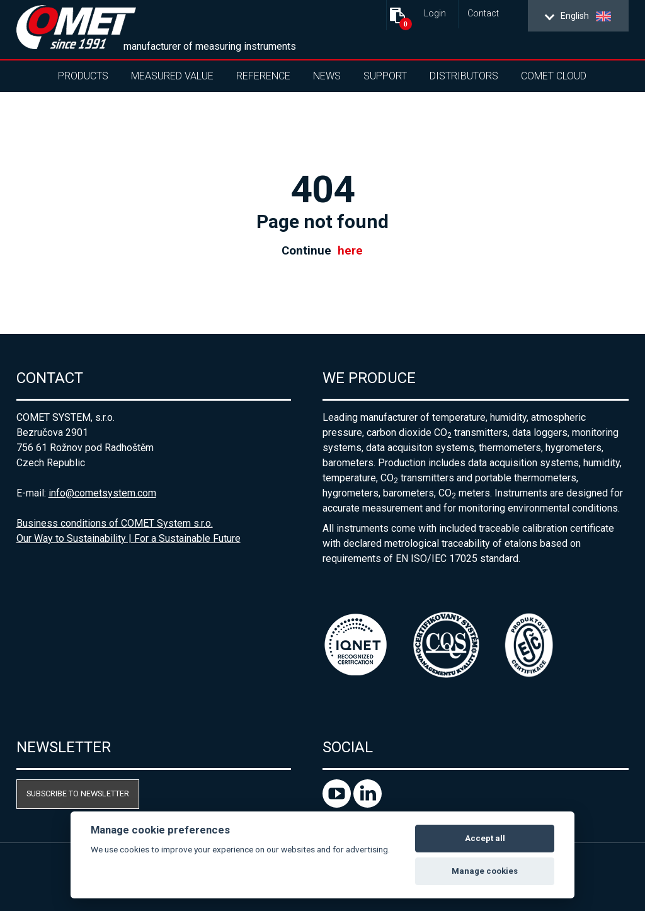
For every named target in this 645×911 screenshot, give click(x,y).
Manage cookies (485, 871)
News (327, 76)
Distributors (464, 76)
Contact (483, 13)
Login (435, 13)
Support (385, 76)
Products (83, 76)
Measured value (172, 76)
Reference (263, 76)
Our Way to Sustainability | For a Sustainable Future (128, 538)
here (350, 251)
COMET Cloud (553, 76)
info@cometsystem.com (102, 493)
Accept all (485, 838)
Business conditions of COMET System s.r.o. (114, 523)
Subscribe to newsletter (77, 793)
